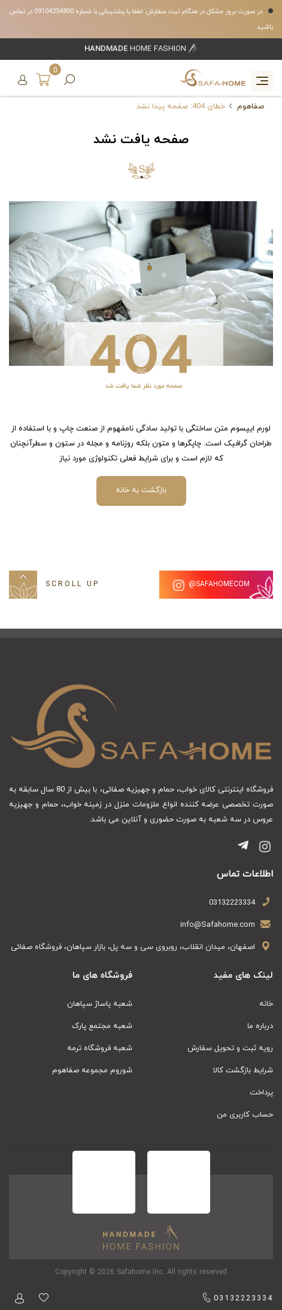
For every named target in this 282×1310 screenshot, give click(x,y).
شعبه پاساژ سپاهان (99, 1004)
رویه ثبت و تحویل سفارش (230, 1048)
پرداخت (261, 1092)
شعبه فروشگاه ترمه (99, 1048)
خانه (266, 1004)
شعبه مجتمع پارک (102, 1026)
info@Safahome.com (217, 925)
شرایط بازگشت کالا (243, 1070)
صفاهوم (250, 106)
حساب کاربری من (245, 1114)
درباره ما (260, 1026)
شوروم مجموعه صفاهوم (92, 1070)
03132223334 (232, 902)
